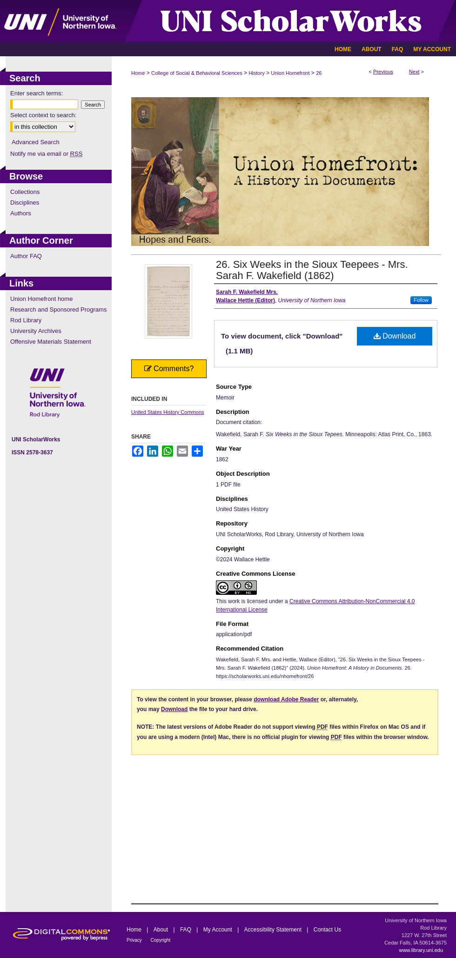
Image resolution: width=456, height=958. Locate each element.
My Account (218, 929)
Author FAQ (26, 256)
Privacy (135, 940)
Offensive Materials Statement (50, 341)
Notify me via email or (46, 153)
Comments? (169, 369)
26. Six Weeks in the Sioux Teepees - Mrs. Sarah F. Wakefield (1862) (312, 270)
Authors (20, 213)
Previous (383, 71)
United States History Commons (167, 412)
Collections (25, 191)
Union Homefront (290, 73)
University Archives (35, 330)
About (162, 929)
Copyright (161, 940)
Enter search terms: (36, 93)
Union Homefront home (41, 298)
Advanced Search (36, 142)
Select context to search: (43, 115)
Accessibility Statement (273, 929)
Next (414, 71)
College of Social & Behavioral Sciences (196, 73)
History (256, 73)
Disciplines (24, 202)
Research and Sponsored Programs (58, 309)
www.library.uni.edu (421, 950)
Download (395, 336)
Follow (421, 300)
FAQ (186, 929)
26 (319, 73)
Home (138, 73)
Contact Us (327, 929)
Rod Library (25, 320)
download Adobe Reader (286, 699)
